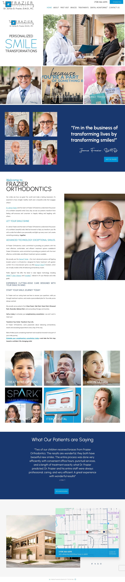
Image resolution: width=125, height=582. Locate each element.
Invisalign (28, 275)
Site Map (71, 579)
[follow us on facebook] (92, 564)
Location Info (111, 552)
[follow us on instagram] (101, 564)
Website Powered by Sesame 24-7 (59, 579)
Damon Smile (23, 259)
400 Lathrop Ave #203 (73, 554)
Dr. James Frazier (11, 208)
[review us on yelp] (98, 564)
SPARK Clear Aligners (13, 275)
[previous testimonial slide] (15, 465)
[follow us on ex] (95, 564)
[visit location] (87, 531)
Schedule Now (116, 2)
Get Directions (111, 553)
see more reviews (61, 491)
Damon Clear (40, 265)
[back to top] (75, 579)
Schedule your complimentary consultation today (22, 338)
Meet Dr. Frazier (111, 159)
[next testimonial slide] (110, 465)
